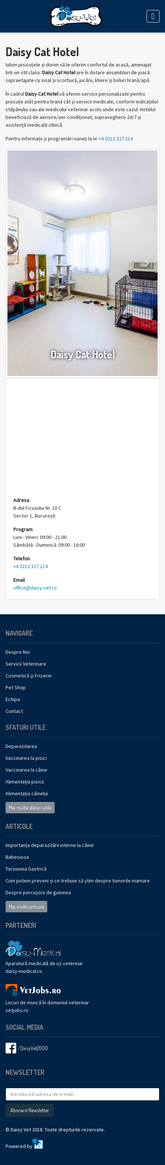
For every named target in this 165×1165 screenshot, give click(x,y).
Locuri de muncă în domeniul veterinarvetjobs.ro (47, 1000)
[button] (17, 263)
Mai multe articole (26, 906)
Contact (14, 711)
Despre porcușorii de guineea (38, 892)
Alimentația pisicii (25, 781)
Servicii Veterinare (26, 663)
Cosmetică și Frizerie (29, 675)
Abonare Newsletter (29, 1110)
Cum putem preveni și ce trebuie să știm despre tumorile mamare (78, 880)
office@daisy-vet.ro (35, 587)
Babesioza (17, 857)
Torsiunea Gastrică (26, 868)
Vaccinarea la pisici (26, 758)
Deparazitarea (21, 746)
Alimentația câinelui (27, 793)
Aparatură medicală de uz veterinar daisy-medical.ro (44, 960)
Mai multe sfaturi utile (30, 807)
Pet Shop (16, 687)
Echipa (13, 699)
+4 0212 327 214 (116, 138)
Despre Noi (18, 652)
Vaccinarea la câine (26, 769)
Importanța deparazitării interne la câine (50, 845)
